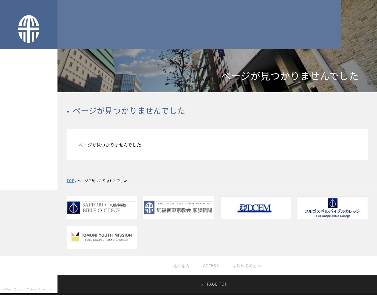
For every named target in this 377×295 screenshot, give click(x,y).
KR (34, 217)
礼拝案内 (180, 267)
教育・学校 (13, 165)
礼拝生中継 (13, 140)
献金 (7, 177)
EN (46, 217)
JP (12, 217)
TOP (7, 91)
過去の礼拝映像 (17, 153)
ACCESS (210, 267)
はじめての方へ (248, 267)
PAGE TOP (217, 286)
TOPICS (10, 103)
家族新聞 (11, 190)
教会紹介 (11, 115)
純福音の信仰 (15, 128)
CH (23, 217)
